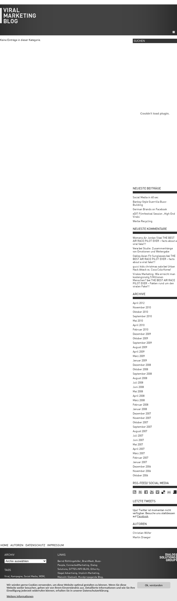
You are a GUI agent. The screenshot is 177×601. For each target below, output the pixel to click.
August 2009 (140, 347)
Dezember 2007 (142, 413)
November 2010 (142, 307)
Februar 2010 (140, 329)
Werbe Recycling (142, 221)
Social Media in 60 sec (145, 197)
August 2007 (140, 431)
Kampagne (17, 576)
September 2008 (142, 373)
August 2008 (140, 378)
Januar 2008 (140, 409)
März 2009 (139, 356)
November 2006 (142, 471)
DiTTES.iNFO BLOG (79, 568)
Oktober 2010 (140, 311)
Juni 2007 (138, 440)
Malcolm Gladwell (67, 576)
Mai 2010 (138, 320)
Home (4, 545)
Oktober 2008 (140, 369)
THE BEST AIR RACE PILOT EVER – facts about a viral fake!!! (155, 241)
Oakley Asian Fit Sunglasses (149, 256)
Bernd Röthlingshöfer (69, 560)
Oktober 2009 (140, 338)
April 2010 (138, 325)
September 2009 (142, 342)
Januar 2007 (140, 462)
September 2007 (142, 426)
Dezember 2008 (142, 364)
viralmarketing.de (88, 17)
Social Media (31, 576)
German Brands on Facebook (150, 209)
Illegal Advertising (67, 572)
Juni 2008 (138, 387)
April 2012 (138, 303)
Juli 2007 (138, 435)
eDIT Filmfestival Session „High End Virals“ (154, 215)
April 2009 (138, 351)
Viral (7, 576)
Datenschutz (35, 545)
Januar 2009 (140, 360)
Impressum (55, 545)
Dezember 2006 (142, 466)
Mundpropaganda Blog (90, 576)
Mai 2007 (138, 444)
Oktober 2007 (140, 422)
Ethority (94, 568)
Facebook (142, 516)
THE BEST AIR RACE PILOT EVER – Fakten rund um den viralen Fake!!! (154, 283)
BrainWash (88, 560)
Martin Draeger (142, 537)
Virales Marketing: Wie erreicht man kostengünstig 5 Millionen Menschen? (154, 277)
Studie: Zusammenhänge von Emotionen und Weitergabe (153, 250)
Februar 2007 (140, 457)
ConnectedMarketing (77, 564)
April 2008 (138, 395)
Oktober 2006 (140, 475)
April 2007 (138, 448)
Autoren (16, 545)
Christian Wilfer (142, 532)
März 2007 (139, 453)
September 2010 (142, 316)
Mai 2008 (138, 391)
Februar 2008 (140, 404)
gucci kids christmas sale (148, 266)
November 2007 (142, 418)
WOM (41, 576)
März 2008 (139, 400)
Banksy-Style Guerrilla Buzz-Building (150, 203)
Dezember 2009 (142, 334)
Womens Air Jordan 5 (145, 237)
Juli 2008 (138, 382)
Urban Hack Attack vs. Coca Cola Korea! (154, 268)
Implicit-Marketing (89, 572)
